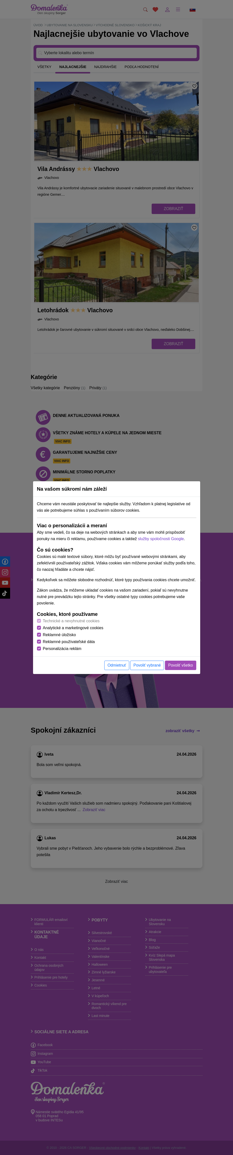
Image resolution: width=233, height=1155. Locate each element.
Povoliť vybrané (147, 665)
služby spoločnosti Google (161, 539)
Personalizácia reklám (62, 649)
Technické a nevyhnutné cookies (71, 621)
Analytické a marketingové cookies (73, 628)
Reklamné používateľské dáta (69, 642)
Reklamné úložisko (59, 635)
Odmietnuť (117, 665)
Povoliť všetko (180, 665)
